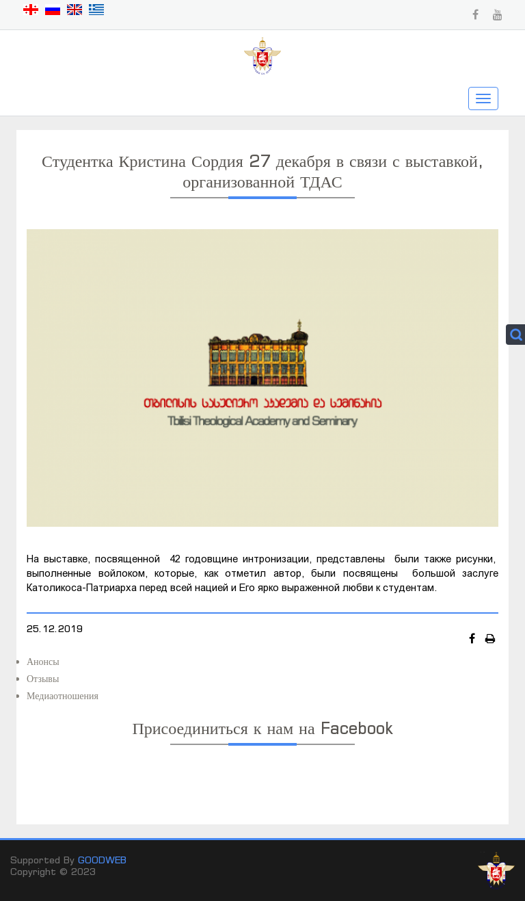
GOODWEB (102, 859)
